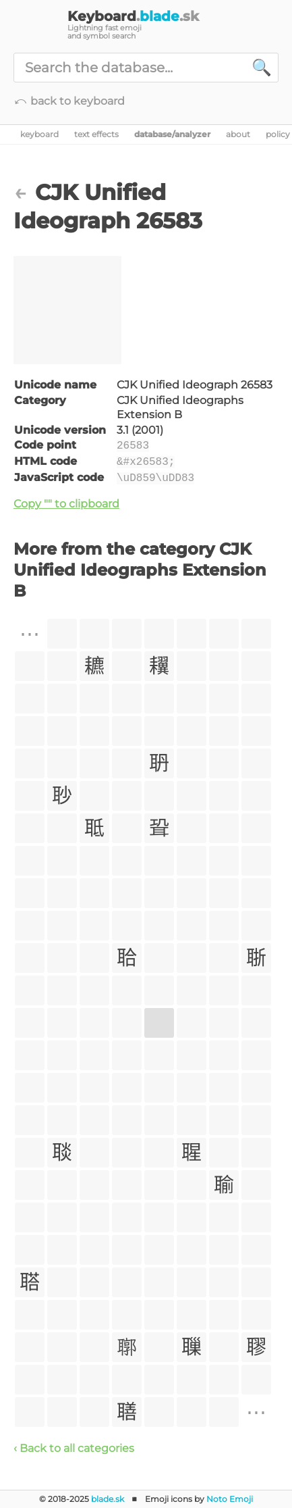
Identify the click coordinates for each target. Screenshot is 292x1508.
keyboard (39, 134)
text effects (96, 134)
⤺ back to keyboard (69, 101)
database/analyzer (172, 134)
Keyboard (133, 16)
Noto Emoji (229, 1499)
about (238, 134)
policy (278, 134)
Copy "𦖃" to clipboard (66, 503)
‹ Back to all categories (73, 1448)
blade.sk (107, 1499)
